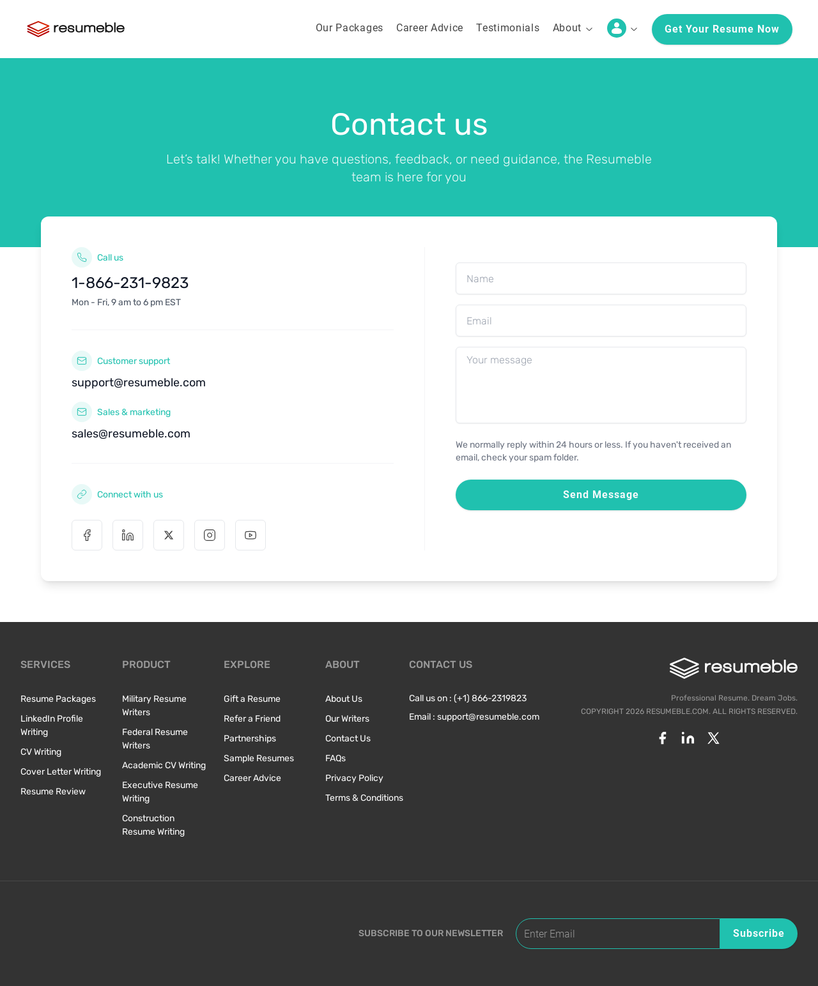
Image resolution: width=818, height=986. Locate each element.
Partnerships (250, 738)
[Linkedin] (127, 535)
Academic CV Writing (164, 765)
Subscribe (759, 933)
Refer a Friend (252, 718)
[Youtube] (250, 535)
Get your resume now (722, 29)
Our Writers (347, 718)
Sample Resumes (259, 758)
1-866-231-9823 (130, 283)
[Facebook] (87, 535)
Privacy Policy (354, 778)
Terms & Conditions (364, 798)
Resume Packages (58, 699)
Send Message (601, 495)
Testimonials (507, 28)
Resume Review (53, 791)
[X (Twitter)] (168, 535)
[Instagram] (209, 535)
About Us (343, 699)
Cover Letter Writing (60, 771)
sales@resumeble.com (131, 434)
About (574, 28)
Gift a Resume (252, 699)
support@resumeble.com (139, 382)
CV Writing (40, 752)
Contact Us (348, 738)
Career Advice (429, 28)
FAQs (335, 758)
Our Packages (349, 28)
